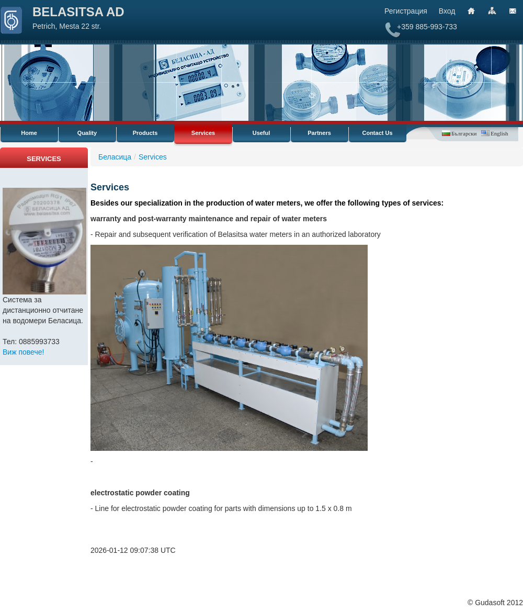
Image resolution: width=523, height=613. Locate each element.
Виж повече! (23, 352)
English (499, 133)
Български (463, 133)
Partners (319, 133)
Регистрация (405, 11)
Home (29, 133)
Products (145, 133)
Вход (447, 11)
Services (203, 133)
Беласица (114, 157)
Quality (87, 133)
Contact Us (377, 133)
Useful (261, 133)
